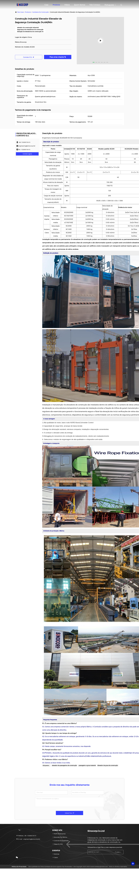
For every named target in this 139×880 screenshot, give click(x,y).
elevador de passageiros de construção (64, 765)
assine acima (118, 852)
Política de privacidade (19, 866)
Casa (46, 5)
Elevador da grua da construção (107, 765)
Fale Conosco (94, 5)
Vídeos (67, 5)
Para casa (20, 12)
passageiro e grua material (87, 765)
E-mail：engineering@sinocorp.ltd (28, 839)
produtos (28, 12)
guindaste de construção (40, 12)
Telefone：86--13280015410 (26, 835)
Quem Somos (79, 5)
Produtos (56, 5)
